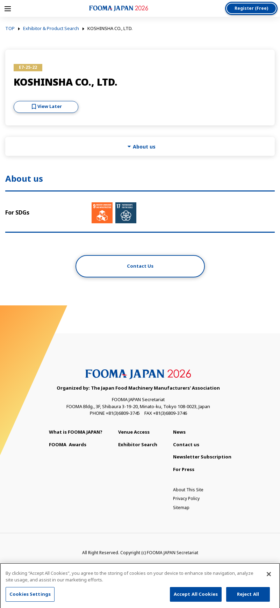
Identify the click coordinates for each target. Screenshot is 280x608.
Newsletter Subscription (202, 457)
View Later (49, 106)
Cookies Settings (30, 596)
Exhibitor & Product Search (51, 28)
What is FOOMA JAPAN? (75, 432)
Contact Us (140, 266)
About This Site (188, 490)
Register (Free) (251, 8)
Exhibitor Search (137, 444)
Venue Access (134, 432)
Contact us (186, 444)
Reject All (248, 596)
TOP (10, 28)
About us (144, 146)
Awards (67, 444)
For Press (183, 469)
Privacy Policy (186, 498)
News (179, 432)
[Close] (269, 576)
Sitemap (181, 508)
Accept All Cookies (196, 596)
